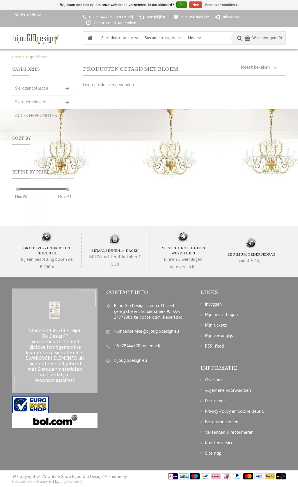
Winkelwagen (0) (263, 38)
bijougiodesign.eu (130, 360)
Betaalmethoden (221, 421)
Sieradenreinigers (160, 38)
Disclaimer (215, 401)
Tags (29, 57)
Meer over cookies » (221, 5)
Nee (195, 5)
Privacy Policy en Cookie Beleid (234, 411)
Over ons (213, 380)
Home (17, 57)
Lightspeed (71, 481)
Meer (192, 38)
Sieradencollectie (117, 38)
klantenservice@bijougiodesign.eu (146, 331)
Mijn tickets (216, 325)
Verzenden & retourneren (229, 432)
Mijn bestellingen (221, 314)
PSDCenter (22, 481)
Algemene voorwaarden (228, 390)
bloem (42, 57)
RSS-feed (214, 346)
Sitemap (213, 453)
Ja (181, 5)
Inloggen (213, 304)
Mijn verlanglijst (220, 335)
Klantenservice (219, 442)
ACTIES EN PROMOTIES (36, 115)
